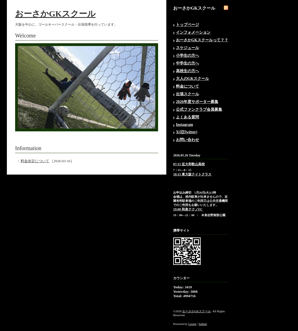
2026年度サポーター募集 (197, 102)
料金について (187, 86)
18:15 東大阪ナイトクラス (192, 174)
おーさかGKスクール (55, 13)
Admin (202, 323)
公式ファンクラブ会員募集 (199, 109)
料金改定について (35, 161)
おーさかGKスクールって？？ (202, 40)
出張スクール (187, 94)
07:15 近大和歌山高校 (189, 164)
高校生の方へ (187, 71)
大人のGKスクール (192, 79)
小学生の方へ (187, 55)
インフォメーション (193, 32)
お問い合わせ (187, 140)
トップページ (187, 25)
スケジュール (187, 48)
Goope (192, 323)
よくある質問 (187, 117)
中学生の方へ (187, 63)
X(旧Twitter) (186, 132)
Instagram (184, 125)
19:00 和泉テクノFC (188, 209)
